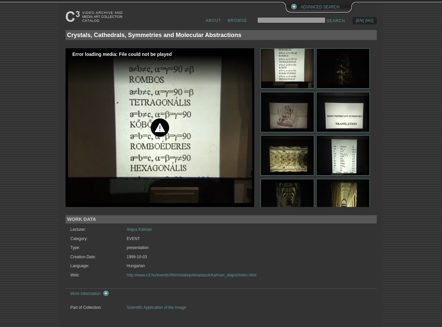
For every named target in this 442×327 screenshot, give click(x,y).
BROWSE (237, 20)
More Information (86, 293)
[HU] (369, 20)
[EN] (360, 20)
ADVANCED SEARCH (320, 7)
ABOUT (213, 20)
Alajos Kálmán (139, 229)
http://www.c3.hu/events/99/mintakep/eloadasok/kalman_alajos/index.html (192, 275)
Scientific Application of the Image (156, 307)
